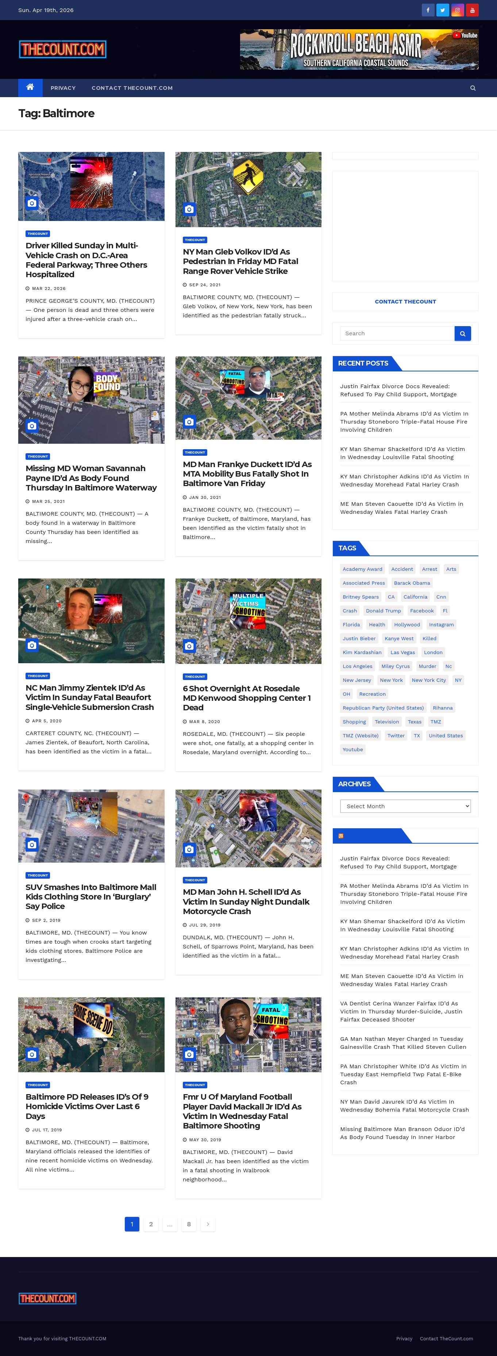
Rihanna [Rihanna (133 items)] (443, 708)
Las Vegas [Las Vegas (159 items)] (402, 652)
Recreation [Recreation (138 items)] (372, 694)
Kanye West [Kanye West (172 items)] (399, 638)
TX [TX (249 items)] (417, 735)
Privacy (63, 88)
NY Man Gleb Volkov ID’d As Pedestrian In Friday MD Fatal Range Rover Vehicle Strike (240, 261)
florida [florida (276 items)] (351, 624)
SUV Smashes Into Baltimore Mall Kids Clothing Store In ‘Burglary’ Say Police (91, 897)
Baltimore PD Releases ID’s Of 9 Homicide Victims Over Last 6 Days (87, 1106)
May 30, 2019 (205, 1139)
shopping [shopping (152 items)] (354, 722)
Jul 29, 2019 (205, 925)
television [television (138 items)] (387, 722)
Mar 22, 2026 (49, 288)
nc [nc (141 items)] (449, 666)
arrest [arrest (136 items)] (430, 569)
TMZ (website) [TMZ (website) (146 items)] (360, 735)
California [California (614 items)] (415, 597)
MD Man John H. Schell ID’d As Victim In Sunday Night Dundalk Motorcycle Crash (246, 901)
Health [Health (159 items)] (377, 624)
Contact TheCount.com (132, 88)
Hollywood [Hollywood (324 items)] (407, 624)
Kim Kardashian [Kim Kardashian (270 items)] (362, 652)
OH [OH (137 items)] (346, 694)
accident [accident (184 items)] (402, 569)
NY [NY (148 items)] (458, 680)
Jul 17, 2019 (47, 1129)
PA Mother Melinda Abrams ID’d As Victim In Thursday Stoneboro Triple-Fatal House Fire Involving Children (404, 421)
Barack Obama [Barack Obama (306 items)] (412, 583)
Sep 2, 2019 (46, 920)
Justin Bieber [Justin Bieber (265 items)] (359, 638)
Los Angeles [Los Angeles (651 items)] (357, 666)
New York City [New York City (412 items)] (429, 680)
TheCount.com (371, 836)
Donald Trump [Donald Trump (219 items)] (383, 611)
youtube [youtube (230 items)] (353, 749)
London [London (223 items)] (433, 652)
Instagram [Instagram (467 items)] (441, 624)
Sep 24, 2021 (205, 284)
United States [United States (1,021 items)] (446, 735)
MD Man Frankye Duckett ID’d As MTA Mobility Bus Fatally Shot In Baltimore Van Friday (247, 474)
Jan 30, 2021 (205, 497)
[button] (473, 87)
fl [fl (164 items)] (445, 611)
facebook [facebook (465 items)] (422, 611)
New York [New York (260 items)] (391, 680)
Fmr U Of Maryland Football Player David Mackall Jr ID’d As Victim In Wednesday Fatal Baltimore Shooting (242, 1111)
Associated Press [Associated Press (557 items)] (364, 583)
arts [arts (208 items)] (451, 569)
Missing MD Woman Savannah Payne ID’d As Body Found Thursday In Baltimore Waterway (91, 478)
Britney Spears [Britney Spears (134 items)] (361, 597)
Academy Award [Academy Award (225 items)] (362, 569)
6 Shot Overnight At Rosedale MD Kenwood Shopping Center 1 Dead (247, 698)
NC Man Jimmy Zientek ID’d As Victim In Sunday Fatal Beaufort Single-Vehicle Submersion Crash (90, 697)
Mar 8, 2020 (204, 721)
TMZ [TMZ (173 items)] (436, 722)
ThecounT (38, 234)
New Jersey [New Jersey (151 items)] (357, 680)
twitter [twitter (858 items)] (396, 735)
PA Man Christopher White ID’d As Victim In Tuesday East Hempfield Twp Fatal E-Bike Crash (403, 1074)
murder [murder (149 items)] (428, 666)
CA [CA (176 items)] (391, 597)
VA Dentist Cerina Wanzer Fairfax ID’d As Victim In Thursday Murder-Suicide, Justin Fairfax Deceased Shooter (401, 1011)
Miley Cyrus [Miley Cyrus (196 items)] (395, 666)
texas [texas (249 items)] (414, 722)
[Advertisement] (405, 226)
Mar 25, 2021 (48, 501)
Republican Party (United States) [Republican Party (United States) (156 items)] (383, 708)
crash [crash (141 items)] (350, 611)
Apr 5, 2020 (47, 720)
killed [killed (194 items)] (429, 638)
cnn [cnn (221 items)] (441, 597)
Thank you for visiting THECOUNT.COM (62, 1338)
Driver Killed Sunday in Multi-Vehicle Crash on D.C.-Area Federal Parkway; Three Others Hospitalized (86, 260)
